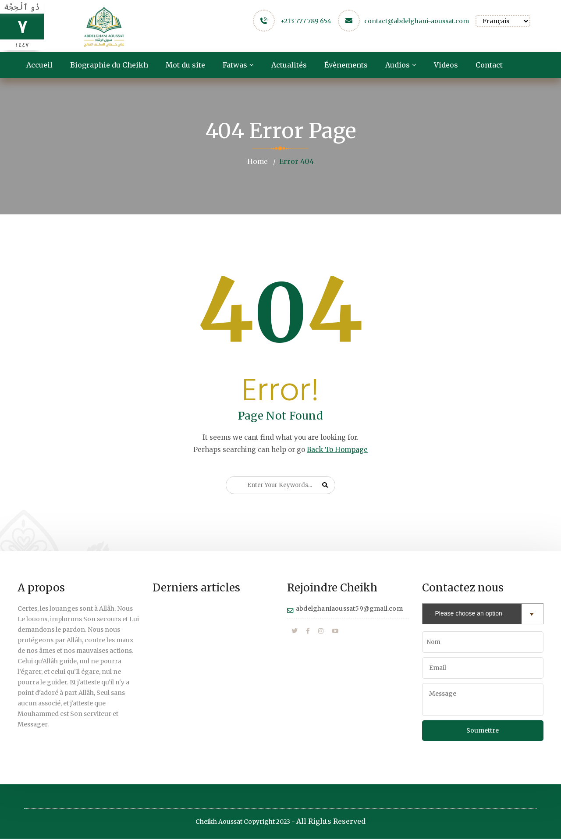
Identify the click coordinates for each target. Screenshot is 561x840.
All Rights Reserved (331, 822)
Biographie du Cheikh (109, 65)
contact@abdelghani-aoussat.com (416, 21)
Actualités (289, 65)
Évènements (346, 65)
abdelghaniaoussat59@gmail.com (349, 608)
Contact (489, 65)
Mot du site (185, 65)
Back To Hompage (337, 449)
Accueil (39, 65)
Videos (446, 65)
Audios (397, 65)
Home (257, 161)
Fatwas (235, 65)
